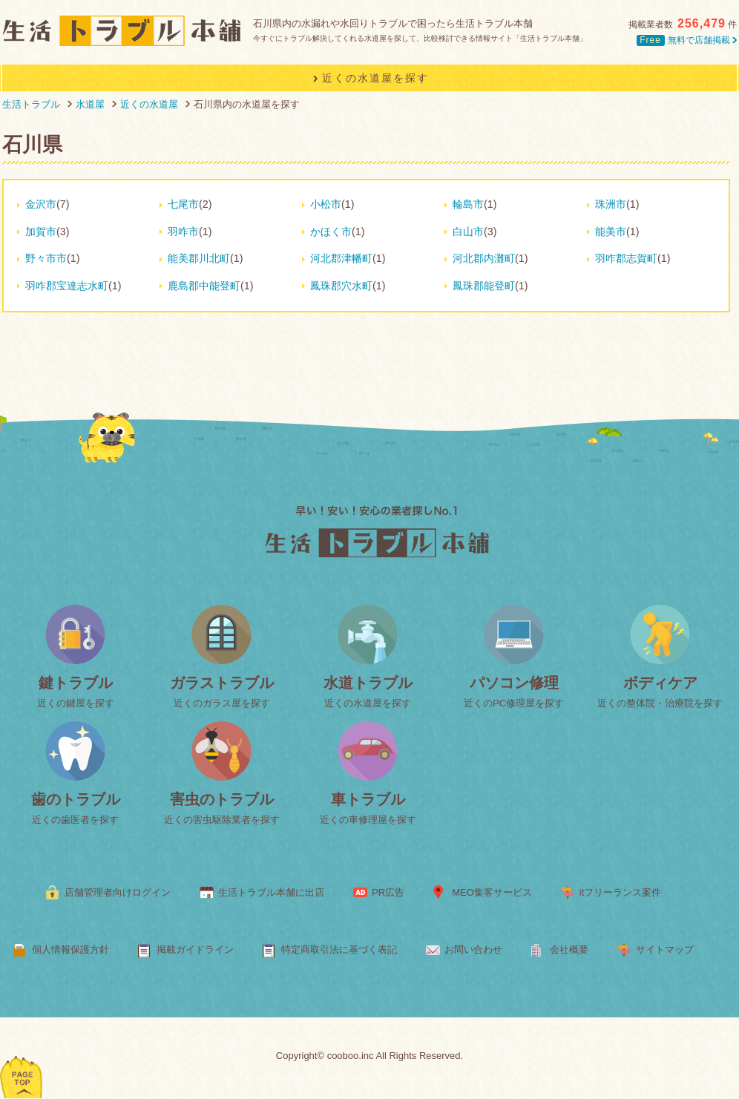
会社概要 (569, 949)
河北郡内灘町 (484, 258)
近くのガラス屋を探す (222, 703)
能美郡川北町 (199, 258)
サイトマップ (665, 949)
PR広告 (388, 892)
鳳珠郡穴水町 (341, 286)
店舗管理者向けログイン (118, 892)
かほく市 (331, 231)
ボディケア (660, 683)
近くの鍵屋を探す (75, 703)
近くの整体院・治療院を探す (660, 703)
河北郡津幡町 (341, 258)
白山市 (468, 231)
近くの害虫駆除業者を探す (222, 819)
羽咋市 (183, 231)
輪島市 (468, 204)
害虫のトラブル (222, 799)
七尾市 (183, 204)
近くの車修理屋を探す (368, 819)
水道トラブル (368, 683)
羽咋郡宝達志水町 (66, 286)
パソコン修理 (514, 683)
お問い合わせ (473, 949)
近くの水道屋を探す (367, 703)
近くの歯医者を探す (75, 819)
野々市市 (46, 258)
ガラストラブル (222, 683)
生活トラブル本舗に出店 (271, 892)
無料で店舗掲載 (687, 40)
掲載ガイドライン (195, 949)
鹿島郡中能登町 (204, 286)
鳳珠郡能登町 (484, 286)
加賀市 (40, 231)
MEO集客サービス (492, 892)
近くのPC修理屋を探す (514, 703)
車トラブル (368, 799)
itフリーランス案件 (620, 892)
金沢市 (40, 204)
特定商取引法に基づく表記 (339, 949)
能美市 (610, 231)
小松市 (325, 204)
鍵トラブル (76, 683)
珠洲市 (610, 204)
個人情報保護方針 (70, 949)
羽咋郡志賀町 (626, 258)
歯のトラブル (75, 799)
